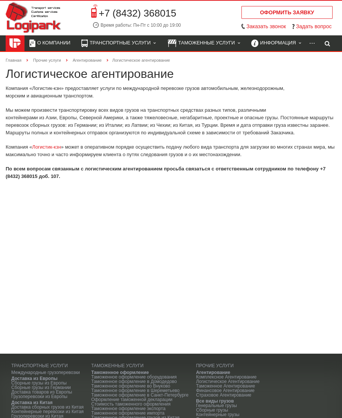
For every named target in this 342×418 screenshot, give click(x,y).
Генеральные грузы (216, 405)
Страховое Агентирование (223, 395)
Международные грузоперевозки (45, 372)
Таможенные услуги (204, 43)
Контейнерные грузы (217, 414)
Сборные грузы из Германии (41, 387)
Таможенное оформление (120, 372)
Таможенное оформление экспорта (128, 408)
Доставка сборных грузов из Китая (47, 407)
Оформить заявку (287, 12)
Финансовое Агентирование (225, 390)
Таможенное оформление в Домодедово (134, 381)
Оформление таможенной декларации (132, 399)
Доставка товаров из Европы (41, 392)
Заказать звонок (266, 26)
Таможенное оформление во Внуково (130, 386)
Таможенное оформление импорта (128, 413)
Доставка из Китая (31, 402)
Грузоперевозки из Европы (39, 396)
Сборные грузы (212, 410)
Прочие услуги (215, 365)
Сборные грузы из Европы (39, 383)
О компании (49, 43)
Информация (276, 43)
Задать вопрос (314, 26)
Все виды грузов (215, 401)
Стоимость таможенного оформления (131, 404)
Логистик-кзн (46, 147)
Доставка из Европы (34, 378)
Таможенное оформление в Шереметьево (135, 390)
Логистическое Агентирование (228, 381)
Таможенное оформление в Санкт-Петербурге (139, 395)
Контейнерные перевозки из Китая (47, 411)
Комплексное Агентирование (226, 377)
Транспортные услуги (118, 43)
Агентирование (213, 372)
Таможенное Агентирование (225, 386)
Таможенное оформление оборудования (134, 377)
